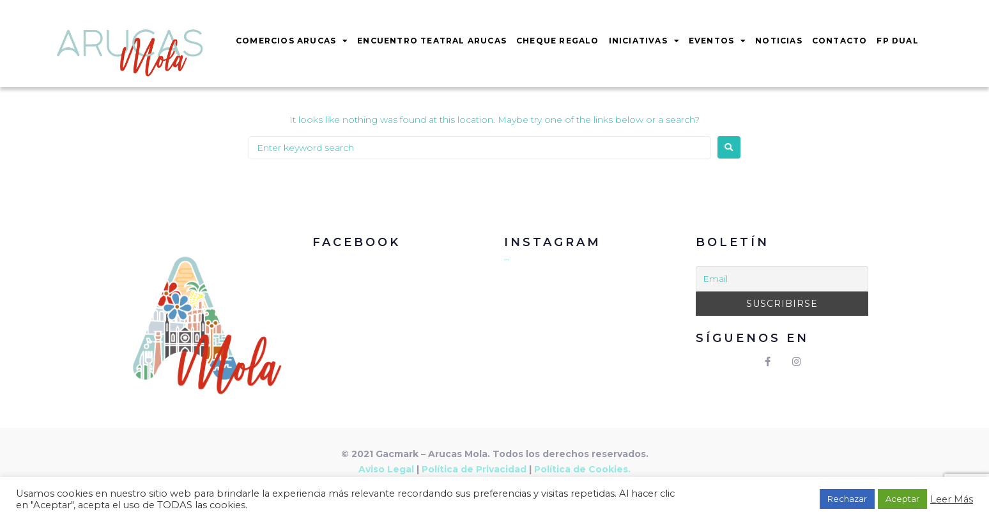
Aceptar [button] (902, 499)
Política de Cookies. (582, 469)
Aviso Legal (386, 469)
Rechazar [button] (847, 499)
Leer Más (951, 499)
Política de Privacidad (474, 469)
